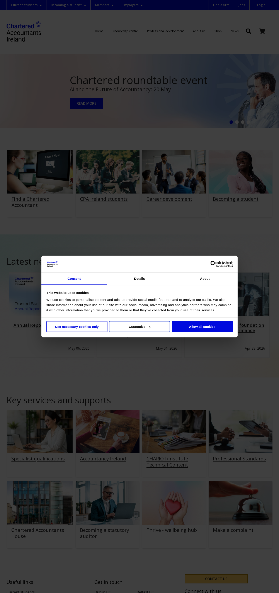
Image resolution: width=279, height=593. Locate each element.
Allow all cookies (202, 327)
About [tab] (205, 278)
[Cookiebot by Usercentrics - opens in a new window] (214, 264)
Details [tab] (139, 278)
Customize (140, 327)
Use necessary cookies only (77, 327)
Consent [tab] (74, 278)
